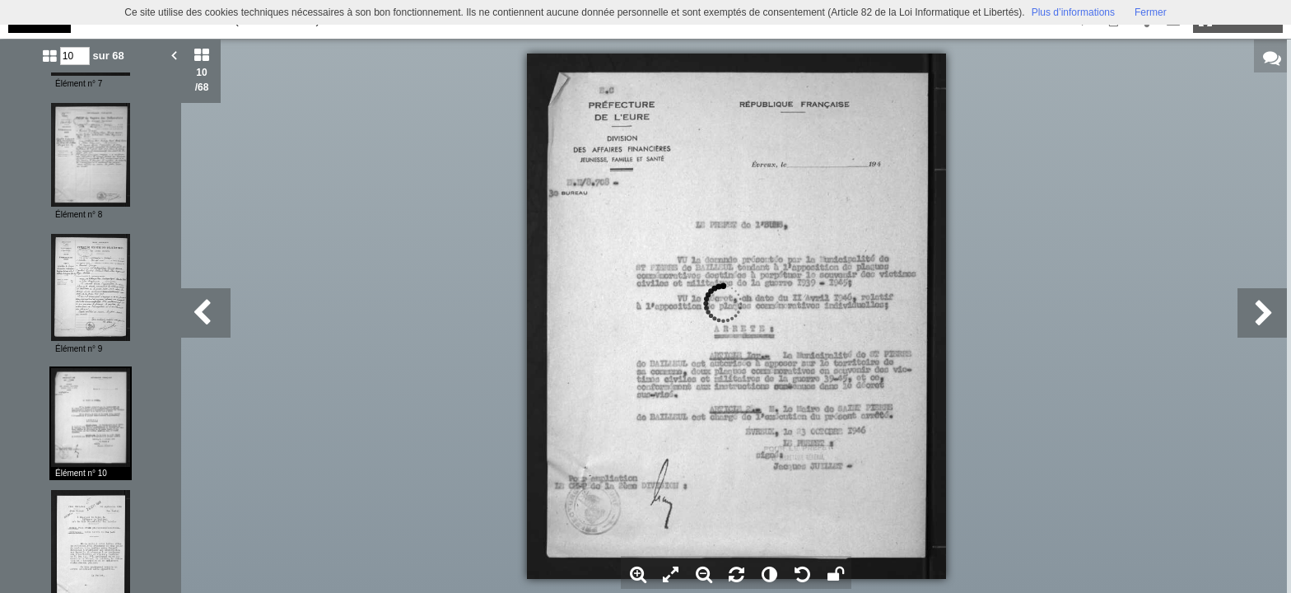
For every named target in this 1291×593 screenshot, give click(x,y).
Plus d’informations (1073, 12)
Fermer (1151, 12)
